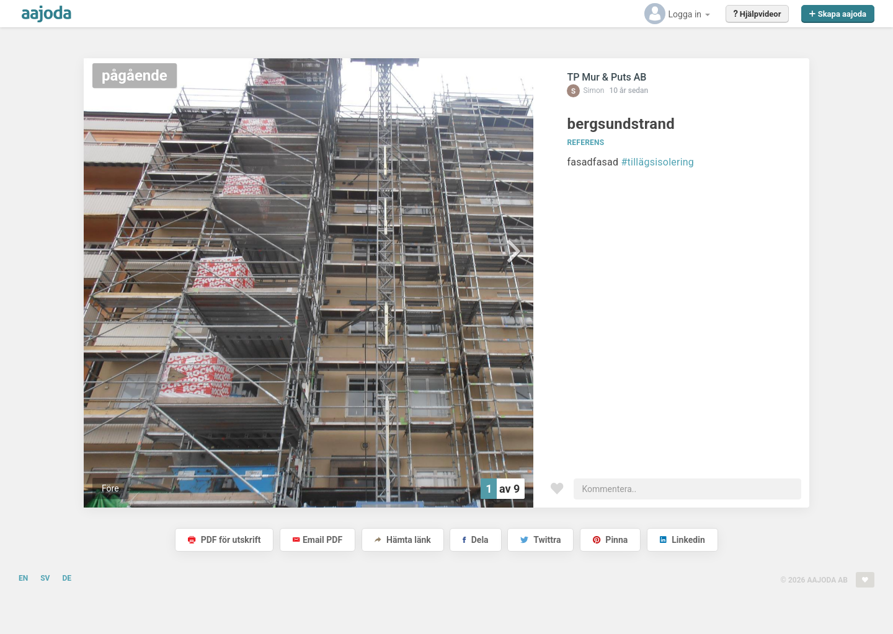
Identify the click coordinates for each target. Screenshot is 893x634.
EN (23, 578)
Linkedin (682, 540)
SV (45, 578)
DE (66, 578)
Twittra (540, 540)
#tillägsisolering (658, 162)
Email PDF (317, 540)
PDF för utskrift (224, 540)
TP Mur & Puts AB (606, 77)
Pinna (610, 540)
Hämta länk (403, 540)
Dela (475, 540)
